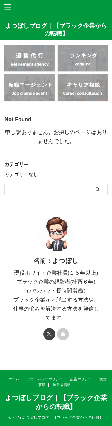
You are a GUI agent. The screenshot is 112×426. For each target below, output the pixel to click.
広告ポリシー (81, 379)
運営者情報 (62, 385)
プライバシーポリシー (45, 379)
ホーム (13, 379)
